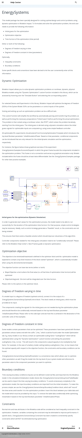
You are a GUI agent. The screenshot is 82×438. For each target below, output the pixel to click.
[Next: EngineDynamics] (70, 427)
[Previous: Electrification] (11, 427)
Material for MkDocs (14, 436)
